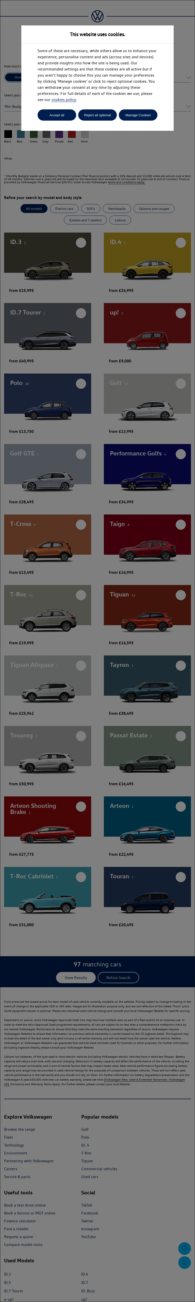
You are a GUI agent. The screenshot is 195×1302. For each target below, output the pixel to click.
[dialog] (97, 651)
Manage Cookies (138, 115)
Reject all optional (97, 115)
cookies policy (64, 99)
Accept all (57, 115)
